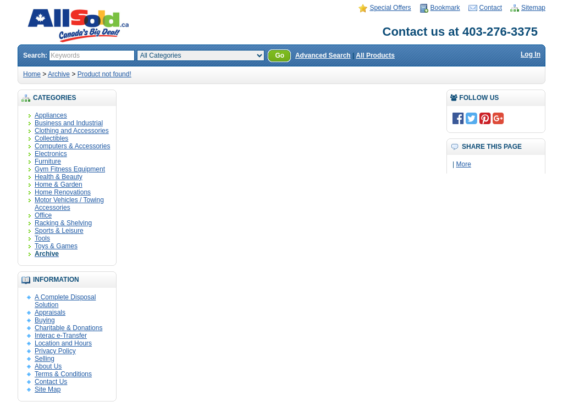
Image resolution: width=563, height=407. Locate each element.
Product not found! (104, 74)
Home (32, 74)
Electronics (51, 154)
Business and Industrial (69, 123)
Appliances (51, 115)
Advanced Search (323, 55)
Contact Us (51, 382)
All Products (375, 55)
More (463, 164)
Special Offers (390, 8)
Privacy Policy (55, 351)
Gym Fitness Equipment (70, 169)
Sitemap (533, 8)
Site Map (47, 389)
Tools (42, 238)
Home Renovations (63, 192)
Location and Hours (63, 343)
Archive (59, 74)
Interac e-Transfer (61, 335)
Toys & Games (56, 246)
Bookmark (445, 8)
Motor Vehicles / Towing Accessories (69, 203)
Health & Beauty (58, 177)
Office (43, 215)
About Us (48, 366)
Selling (44, 359)
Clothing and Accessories (72, 131)
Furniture (48, 161)
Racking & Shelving (63, 223)
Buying (45, 320)
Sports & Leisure (59, 231)
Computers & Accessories (72, 146)
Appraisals (50, 312)
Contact (490, 8)
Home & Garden (58, 184)
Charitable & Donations (68, 328)
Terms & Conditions (63, 374)
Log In (530, 54)
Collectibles (51, 138)
